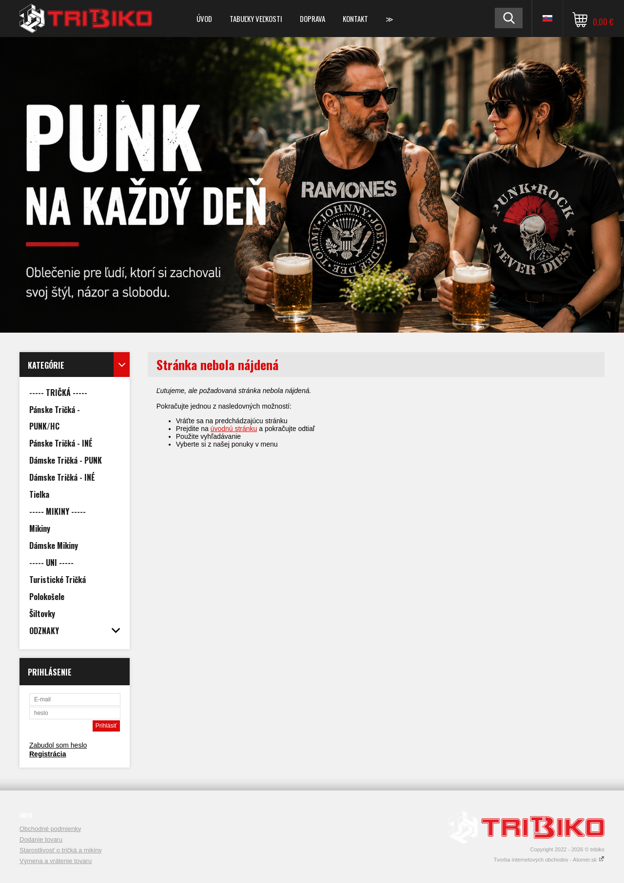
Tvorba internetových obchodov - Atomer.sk (548, 860)
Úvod (204, 18)
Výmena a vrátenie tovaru (56, 860)
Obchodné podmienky (50, 828)
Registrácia (47, 754)
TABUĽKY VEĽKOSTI (256, 18)
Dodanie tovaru (41, 839)
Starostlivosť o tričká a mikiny (61, 850)
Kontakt (355, 18)
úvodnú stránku (234, 428)
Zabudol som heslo (58, 745)
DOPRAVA (312, 18)
